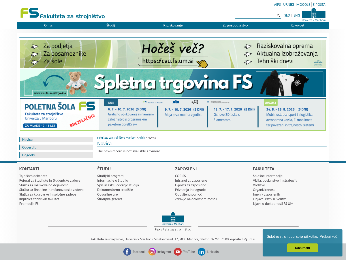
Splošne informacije (267, 175)
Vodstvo (259, 185)
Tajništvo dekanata (33, 175)
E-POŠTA (319, 4)
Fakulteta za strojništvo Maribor (116, 137)
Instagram (164, 252)
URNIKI (288, 4)
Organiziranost (264, 189)
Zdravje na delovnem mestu (196, 199)
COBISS (180, 175)
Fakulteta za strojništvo (63, 14)
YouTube (189, 252)
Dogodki (28, 155)
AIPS (277, 4)
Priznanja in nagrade (190, 189)
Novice (27, 139)
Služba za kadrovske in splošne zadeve (47, 194)
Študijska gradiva (109, 199)
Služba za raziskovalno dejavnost (43, 185)
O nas (48, 25)
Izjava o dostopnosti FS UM (273, 203)
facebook (139, 252)
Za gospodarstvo (235, 25)
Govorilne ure (107, 194)
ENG (296, 15)
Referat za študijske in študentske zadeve (50, 180)
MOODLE (303, 4)
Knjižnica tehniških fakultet (39, 199)
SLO (287, 15)
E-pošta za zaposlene (190, 185)
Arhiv (142, 137)
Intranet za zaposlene (191, 180)
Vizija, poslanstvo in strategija (275, 180)
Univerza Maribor (313, 14)
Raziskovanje (173, 25)
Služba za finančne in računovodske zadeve (51, 189)
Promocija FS (29, 203)
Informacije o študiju (112, 180)
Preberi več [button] (329, 236)
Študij (110, 25)
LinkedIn (213, 252)
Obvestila (29, 147)
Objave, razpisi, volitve (269, 199)
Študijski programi (110, 175)
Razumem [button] (302, 248)
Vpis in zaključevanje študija (118, 185)
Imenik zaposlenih (266, 194)
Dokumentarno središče (115, 189)
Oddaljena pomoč (188, 194)
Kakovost (297, 25)
